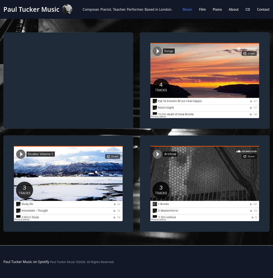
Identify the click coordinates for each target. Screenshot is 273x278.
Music (187, 9)
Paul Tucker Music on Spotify (26, 261)
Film (202, 9)
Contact (263, 9)
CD (247, 9)
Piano (217, 9)
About (234, 9)
